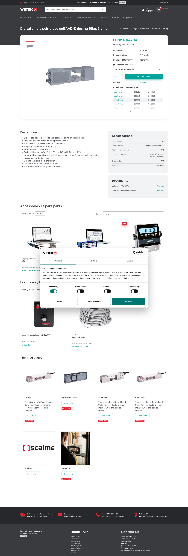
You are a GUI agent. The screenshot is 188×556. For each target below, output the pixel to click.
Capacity (67, 18)
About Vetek (75, 536)
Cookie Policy (76, 541)
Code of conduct (77, 548)
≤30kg (165, 29)
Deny (59, 301)
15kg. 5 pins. (118, 100)
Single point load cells (141, 29)
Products (26, 18)
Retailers (74, 553)
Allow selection (93, 301)
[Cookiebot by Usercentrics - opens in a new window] (134, 253)
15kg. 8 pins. (118, 104)
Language (162, 3)
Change (122, 2)
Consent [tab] (58, 261)
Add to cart (143, 77)
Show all (40, 213)
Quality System (76, 546)
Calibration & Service (85, 18)
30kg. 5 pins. (118, 108)
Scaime (143, 83)
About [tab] (130, 261)
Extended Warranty (122, 65)
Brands (115, 18)
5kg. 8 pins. (118, 96)
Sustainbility (75, 543)
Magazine (127, 18)
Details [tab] (94, 261)
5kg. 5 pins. (118, 92)
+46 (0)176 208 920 (38, 3)
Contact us (130, 532)
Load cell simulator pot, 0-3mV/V (36, 335)
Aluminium (156, 29)
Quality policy (75, 550)
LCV (23, 261)
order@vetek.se (144, 550)
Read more (31, 416)
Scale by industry (46, 18)
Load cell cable (78, 337)
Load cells (103, 18)
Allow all (128, 301)
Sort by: (99, 214)
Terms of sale (75, 539)
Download (160, 186)
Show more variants (138, 112)
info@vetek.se (131, 550)
